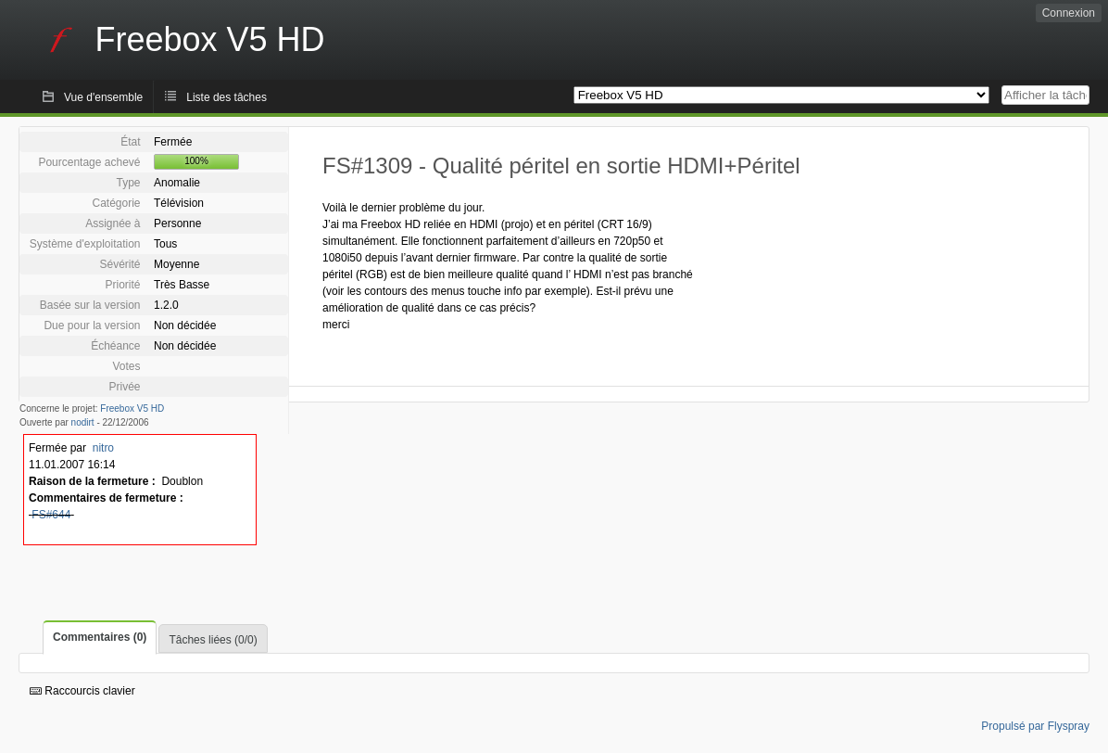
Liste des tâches (226, 97)
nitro (103, 447)
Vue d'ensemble (103, 97)
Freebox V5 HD (132, 408)
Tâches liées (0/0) (213, 639)
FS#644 (50, 514)
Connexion (1068, 12)
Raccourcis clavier (82, 690)
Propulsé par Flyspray (1035, 726)
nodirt (82, 422)
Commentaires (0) (99, 637)
